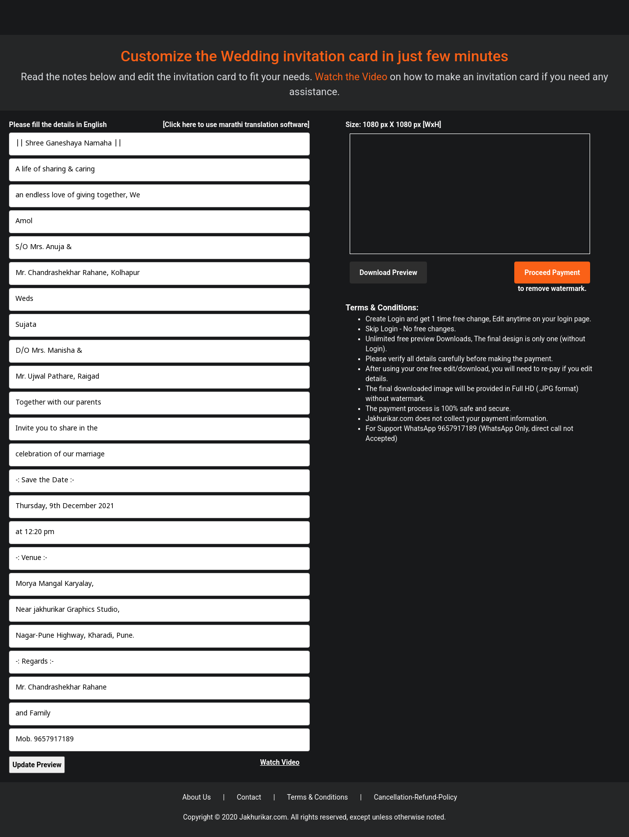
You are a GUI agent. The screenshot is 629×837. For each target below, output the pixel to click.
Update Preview (36, 765)
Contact (250, 797)
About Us (198, 797)
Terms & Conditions (318, 797)
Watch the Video (352, 77)
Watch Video (279, 762)
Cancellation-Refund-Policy (415, 797)
